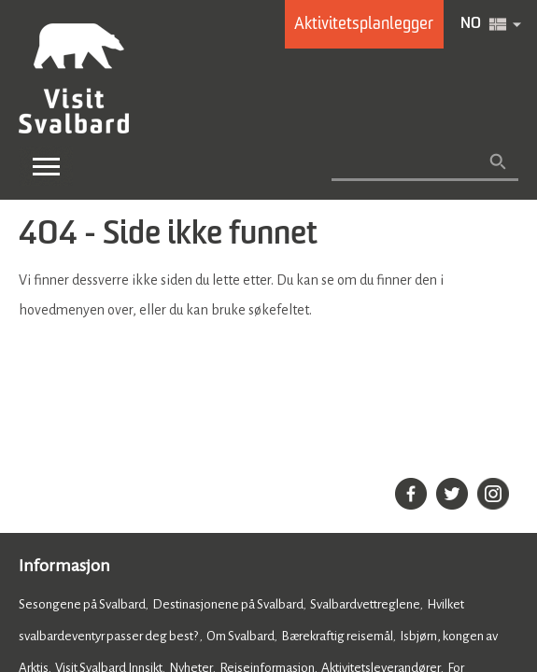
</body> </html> (268, 336)
